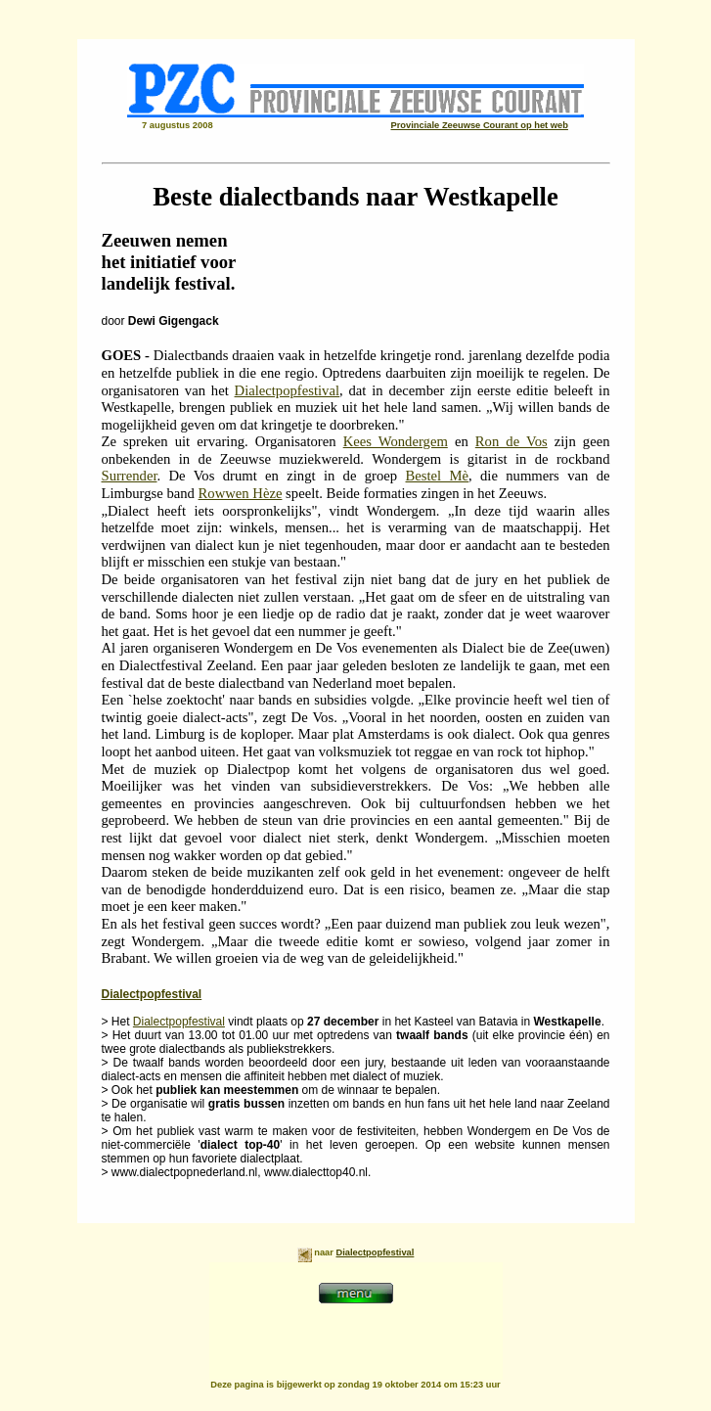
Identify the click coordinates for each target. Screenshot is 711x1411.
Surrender (129, 475)
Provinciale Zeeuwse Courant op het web (479, 125)
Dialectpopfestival (287, 390)
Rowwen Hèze (241, 493)
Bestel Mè (437, 475)
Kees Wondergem (395, 441)
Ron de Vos (511, 441)
